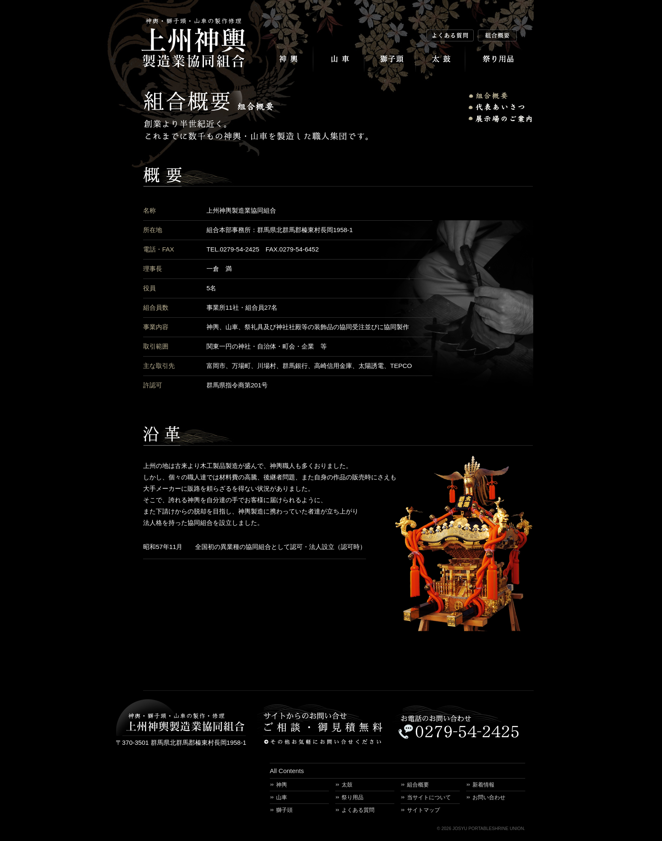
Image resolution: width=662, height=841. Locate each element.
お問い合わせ (488, 797)
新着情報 (483, 785)
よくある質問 (358, 810)
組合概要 (418, 785)
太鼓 (440, 59)
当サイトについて (429, 797)
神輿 (287, 59)
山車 (338, 59)
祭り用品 (499, 59)
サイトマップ (423, 810)
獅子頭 (390, 59)
